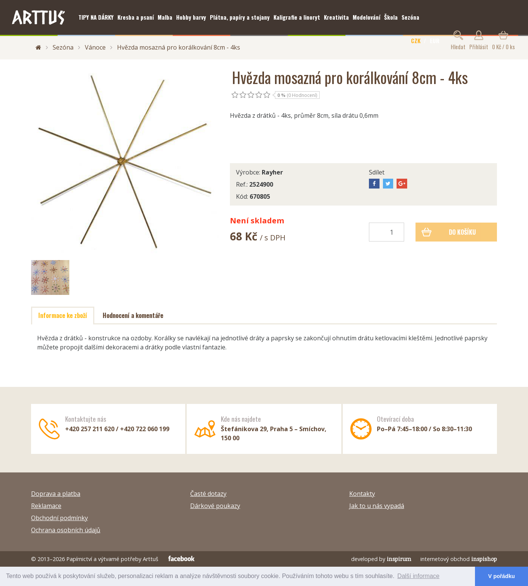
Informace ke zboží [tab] (62, 315)
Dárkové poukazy (215, 506)
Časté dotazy (208, 493)
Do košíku (449, 232)
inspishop (484, 559)
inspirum (399, 559)
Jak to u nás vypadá (376, 506)
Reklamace (46, 506)
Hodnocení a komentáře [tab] (133, 315)
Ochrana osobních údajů (65, 530)
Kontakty (362, 493)
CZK (415, 40)
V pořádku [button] (501, 576)
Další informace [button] (418, 576)
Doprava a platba (55, 493)
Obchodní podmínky (59, 518)
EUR (434, 40)
